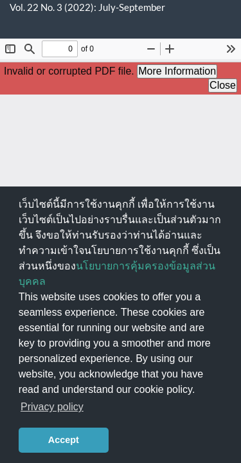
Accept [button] (63, 440)
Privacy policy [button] (52, 406)
